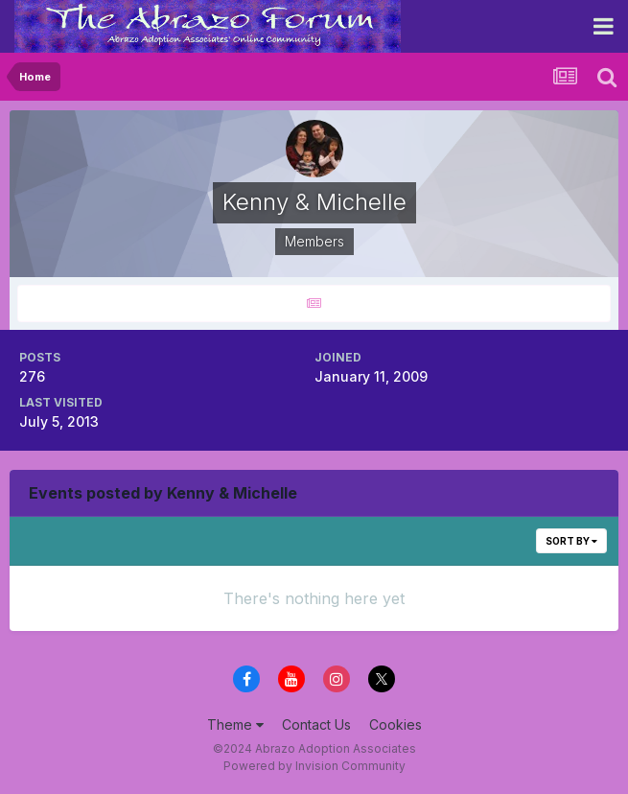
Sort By (571, 541)
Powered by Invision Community (314, 766)
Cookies (395, 724)
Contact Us (316, 724)
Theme (235, 724)
